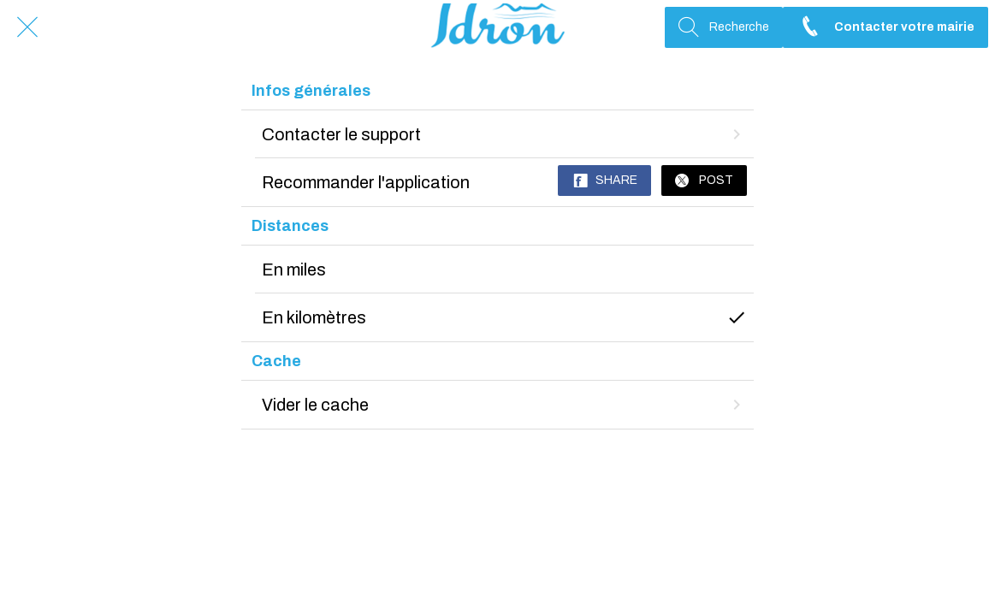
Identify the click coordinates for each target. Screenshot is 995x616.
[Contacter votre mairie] (885, 27)
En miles (294, 269)
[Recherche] (724, 27)
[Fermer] (27, 27)
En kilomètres (505, 317)
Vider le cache (505, 404)
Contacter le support (505, 134)
